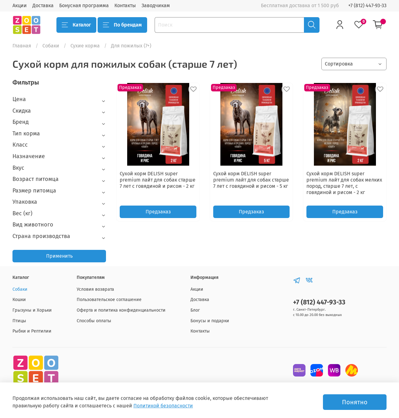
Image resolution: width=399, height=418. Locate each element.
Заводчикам (156, 5)
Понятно (355, 402)
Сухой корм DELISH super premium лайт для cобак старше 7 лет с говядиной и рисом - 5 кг (251, 180)
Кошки (19, 299)
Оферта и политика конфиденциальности (121, 310)
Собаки (50, 46)
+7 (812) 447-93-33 (367, 5)
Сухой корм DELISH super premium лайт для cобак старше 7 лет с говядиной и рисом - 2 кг (157, 180)
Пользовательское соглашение (109, 299)
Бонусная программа (84, 5)
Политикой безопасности (163, 406)
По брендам (122, 25)
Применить (59, 256)
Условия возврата (95, 289)
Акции (19, 5)
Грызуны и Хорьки (32, 310)
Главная (21, 46)
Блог (195, 310)
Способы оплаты (94, 320)
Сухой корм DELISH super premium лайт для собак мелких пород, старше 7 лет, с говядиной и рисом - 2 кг (344, 183)
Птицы (19, 320)
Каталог (76, 25)
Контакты (125, 5)
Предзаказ (158, 212)
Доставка (43, 5)
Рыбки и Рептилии (31, 331)
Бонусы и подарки (209, 320)
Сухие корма (85, 46)
